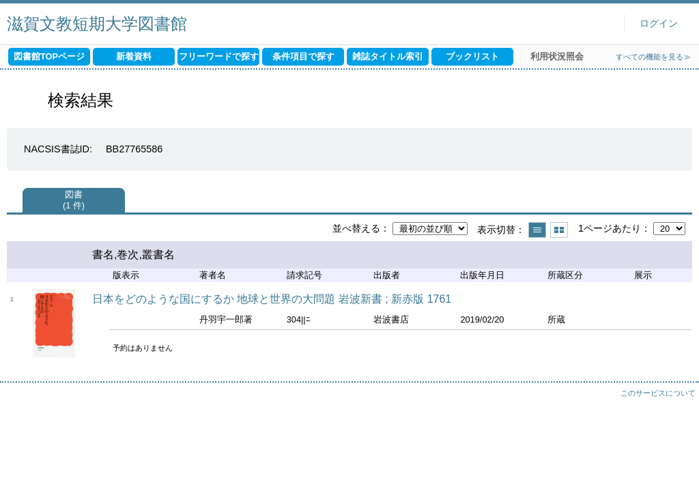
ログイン (659, 23)
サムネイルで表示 (559, 230)
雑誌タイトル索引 (387, 56)
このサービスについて (658, 393)
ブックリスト (472, 56)
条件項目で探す (303, 56)
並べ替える (356, 228)
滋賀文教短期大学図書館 (97, 23)
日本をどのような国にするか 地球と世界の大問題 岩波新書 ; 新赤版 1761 (271, 299)
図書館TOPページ (49, 56)
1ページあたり (609, 228)
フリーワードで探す (219, 56)
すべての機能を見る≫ (653, 57)
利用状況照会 (557, 56)
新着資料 (134, 56)
